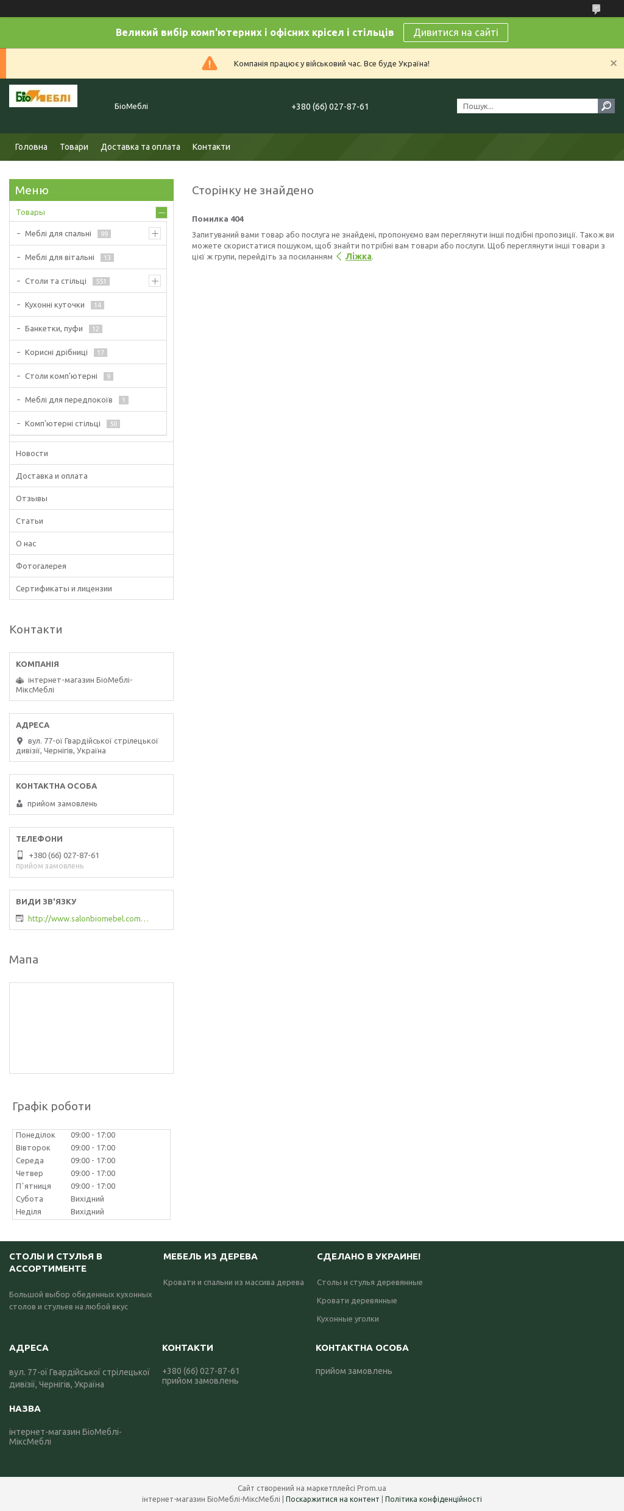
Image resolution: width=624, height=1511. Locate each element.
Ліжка (359, 256)
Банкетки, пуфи (54, 328)
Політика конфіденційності (433, 1499)
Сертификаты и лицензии (64, 588)
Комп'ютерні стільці (63, 423)
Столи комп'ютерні (61, 376)
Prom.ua (371, 1488)
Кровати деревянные (357, 1300)
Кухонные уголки (348, 1318)
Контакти (211, 147)
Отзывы (32, 498)
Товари (74, 147)
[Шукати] (606, 106)
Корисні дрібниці (56, 352)
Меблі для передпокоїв (69, 399)
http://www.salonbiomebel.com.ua (89, 918)
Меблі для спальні (58, 233)
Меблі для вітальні (59, 257)
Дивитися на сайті (455, 32)
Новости (32, 453)
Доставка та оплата (140, 147)
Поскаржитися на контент (333, 1499)
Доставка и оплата (52, 475)
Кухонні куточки (55, 304)
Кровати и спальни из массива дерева (233, 1282)
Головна (31, 147)
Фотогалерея (41, 566)
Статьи (29, 520)
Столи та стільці (56, 280)
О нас (26, 543)
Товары (30, 212)
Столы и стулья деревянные (370, 1282)
